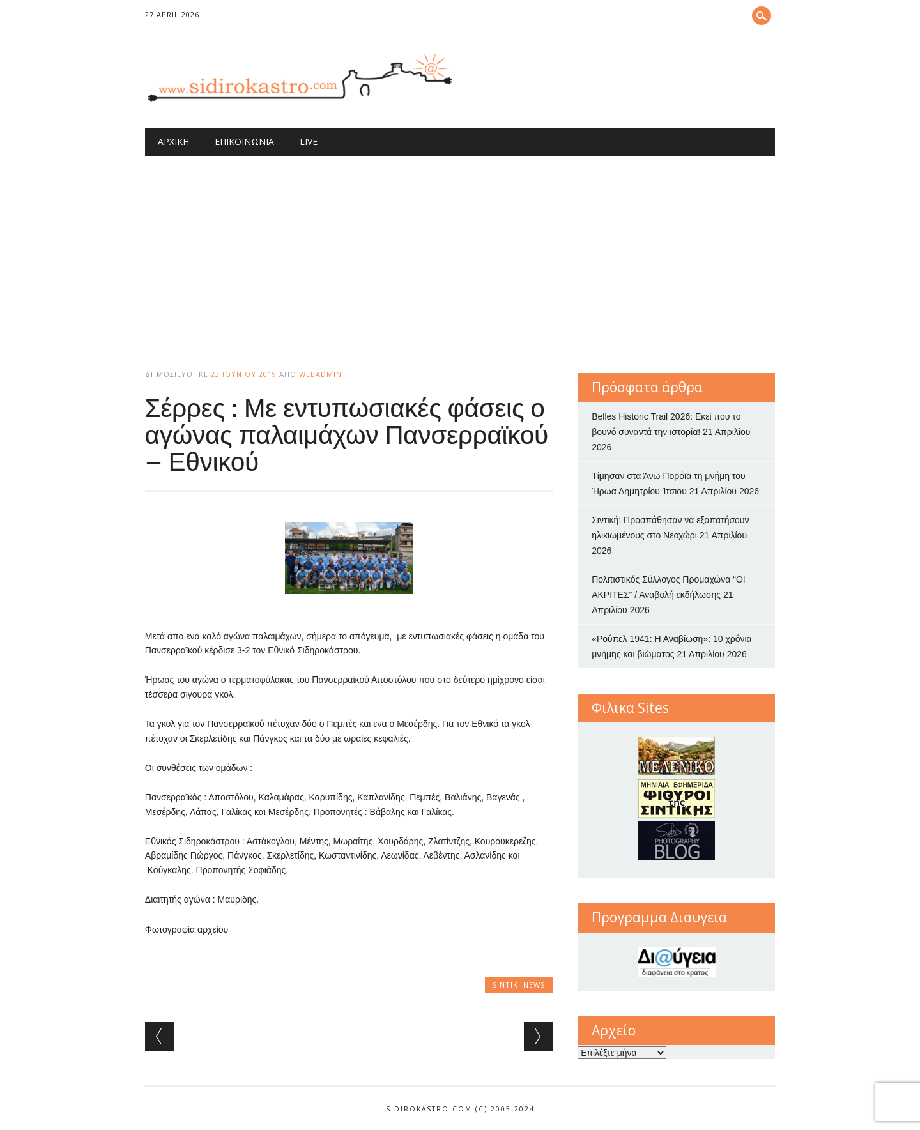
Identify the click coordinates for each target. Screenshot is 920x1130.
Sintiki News (519, 984)
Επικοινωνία (244, 141)
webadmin (320, 374)
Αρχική (173, 141)
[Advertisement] (460, 251)
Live (309, 141)
